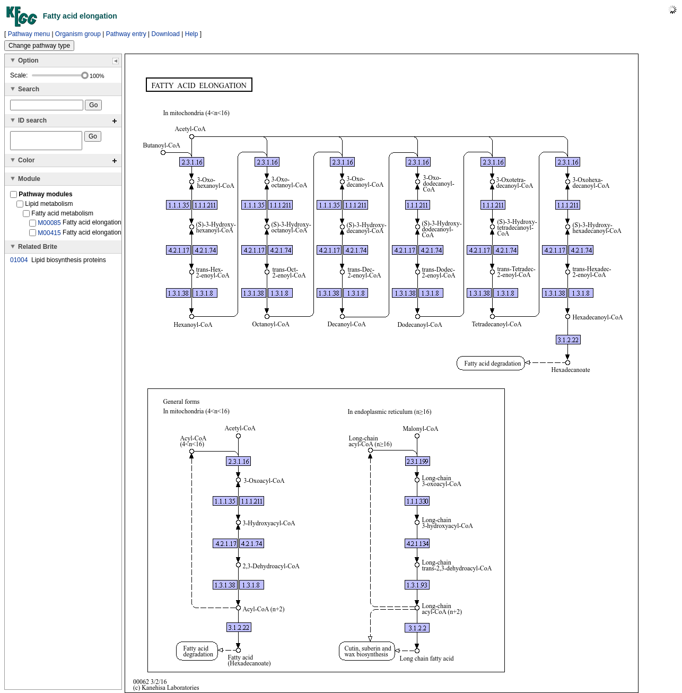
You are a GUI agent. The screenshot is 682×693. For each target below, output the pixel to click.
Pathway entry (126, 34)
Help (191, 34)
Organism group (78, 34)
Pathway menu (29, 34)
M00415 (49, 235)
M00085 (49, 226)
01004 (19, 263)
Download (166, 34)
